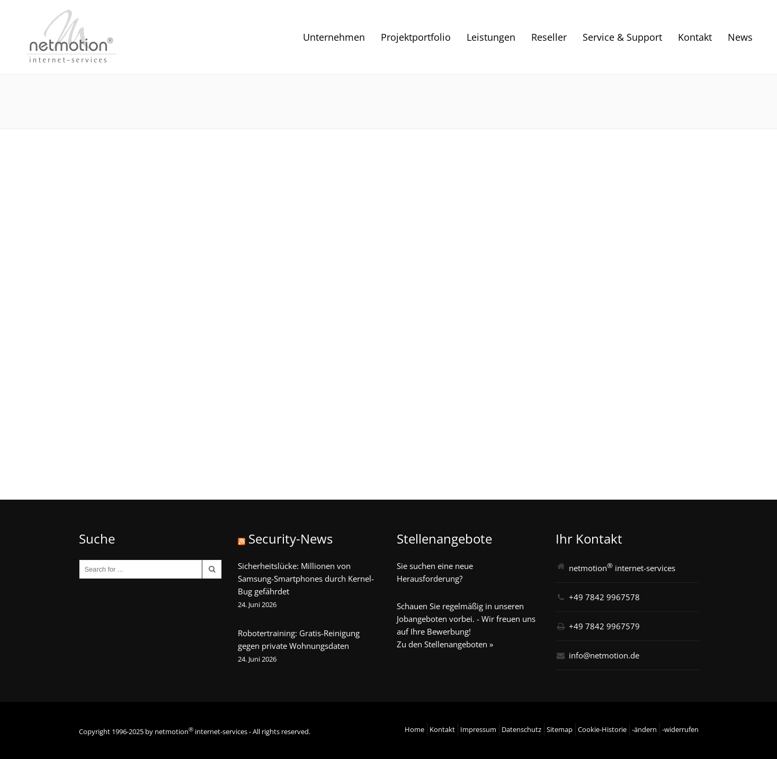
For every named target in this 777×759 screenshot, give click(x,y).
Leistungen (491, 37)
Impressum (478, 729)
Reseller (549, 37)
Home (414, 729)
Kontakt (695, 37)
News (740, 37)
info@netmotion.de (604, 655)
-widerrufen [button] (680, 729)
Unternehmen (334, 37)
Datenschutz (521, 729)
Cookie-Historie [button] (602, 729)
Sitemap (560, 729)
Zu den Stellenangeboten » (445, 644)
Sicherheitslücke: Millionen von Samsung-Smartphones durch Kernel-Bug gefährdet (306, 579)
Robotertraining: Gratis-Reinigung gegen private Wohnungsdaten (299, 639)
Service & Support (622, 37)
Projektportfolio (416, 37)
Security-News (290, 538)
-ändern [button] (644, 729)
